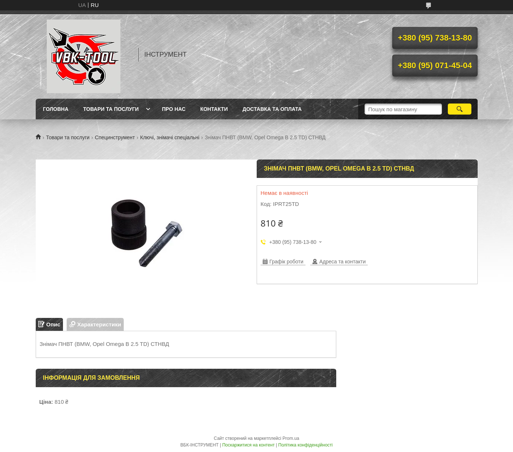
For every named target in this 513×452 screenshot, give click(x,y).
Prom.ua (290, 438)
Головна (55, 109)
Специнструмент (115, 137)
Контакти (214, 109)
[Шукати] (460, 109)
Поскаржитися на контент (248, 445)
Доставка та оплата (272, 109)
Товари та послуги (111, 109)
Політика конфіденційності (305, 445)
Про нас (174, 109)
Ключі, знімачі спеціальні (170, 137)
